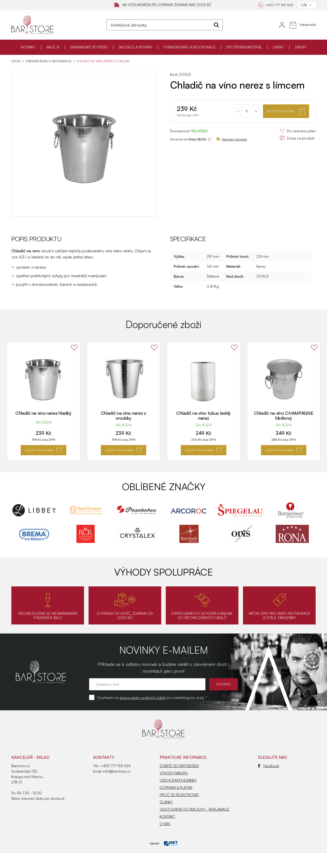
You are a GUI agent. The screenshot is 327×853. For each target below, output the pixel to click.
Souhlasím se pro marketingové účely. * (152, 697)
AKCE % (53, 47)
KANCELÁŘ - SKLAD (30, 757)
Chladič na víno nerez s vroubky (123, 415)
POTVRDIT (223, 684)
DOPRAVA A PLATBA (176, 787)
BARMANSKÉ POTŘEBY (89, 47)
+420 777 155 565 (115, 766)
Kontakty (103, 757)
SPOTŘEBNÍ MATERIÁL (244, 47)
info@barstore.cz (116, 771)
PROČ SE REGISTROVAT (179, 795)
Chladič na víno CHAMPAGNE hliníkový (283, 415)
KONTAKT (167, 816)
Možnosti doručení (231, 139)
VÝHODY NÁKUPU (174, 773)
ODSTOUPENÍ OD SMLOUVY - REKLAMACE (194, 809)
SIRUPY (300, 47)
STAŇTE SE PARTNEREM (179, 766)
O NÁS (165, 824)
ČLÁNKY (166, 802)
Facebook (268, 766)
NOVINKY (28, 47)
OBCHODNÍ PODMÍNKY (178, 780)
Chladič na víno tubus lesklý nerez (203, 415)
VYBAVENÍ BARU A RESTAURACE (189, 47)
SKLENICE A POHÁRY (136, 47)
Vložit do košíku (286, 111)
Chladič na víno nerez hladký (43, 413)
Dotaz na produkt (297, 138)
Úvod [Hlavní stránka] (15, 61)
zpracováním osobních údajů (142, 697)
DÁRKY (278, 47)
